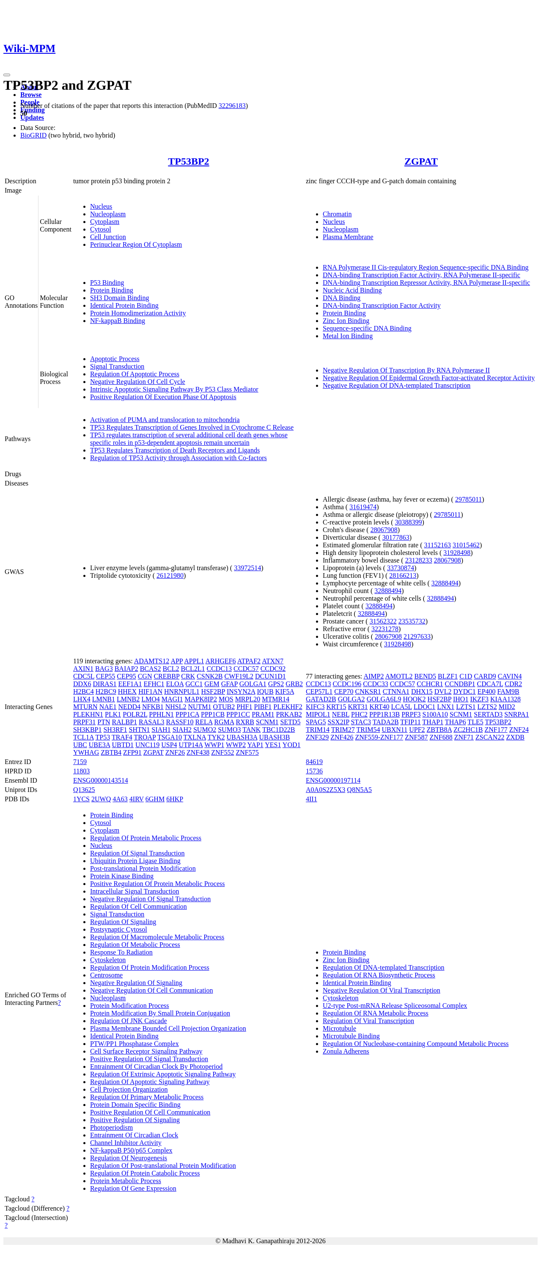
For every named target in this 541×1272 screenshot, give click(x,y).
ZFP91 (132, 752)
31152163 (437, 545)
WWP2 (236, 744)
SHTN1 (139, 729)
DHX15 (422, 691)
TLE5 (475, 722)
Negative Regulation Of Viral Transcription (381, 990)
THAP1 (432, 722)
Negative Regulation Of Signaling (136, 982)
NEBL (340, 714)
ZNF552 (222, 752)
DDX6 (82, 683)
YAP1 (255, 744)
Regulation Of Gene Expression (133, 1188)
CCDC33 (375, 683)
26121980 (170, 575)
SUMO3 (229, 729)
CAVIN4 (510, 676)
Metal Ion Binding (348, 335)
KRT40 (380, 706)
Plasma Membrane (348, 236)
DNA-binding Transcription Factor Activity (382, 305)
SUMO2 (204, 729)
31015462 (466, 545)
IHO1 (460, 699)
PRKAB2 (289, 714)
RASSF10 (180, 722)
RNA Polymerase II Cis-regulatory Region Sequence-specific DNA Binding (426, 267)
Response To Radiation (121, 952)
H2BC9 (106, 691)
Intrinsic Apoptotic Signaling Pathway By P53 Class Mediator (174, 389)
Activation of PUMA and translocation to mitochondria (165, 419)
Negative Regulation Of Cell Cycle (137, 381)
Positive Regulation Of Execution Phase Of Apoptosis (163, 396)
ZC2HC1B (468, 729)
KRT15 (336, 706)
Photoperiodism (111, 1127)
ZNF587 (416, 737)
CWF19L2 (238, 676)
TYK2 (216, 737)
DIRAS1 (105, 683)
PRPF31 (84, 722)
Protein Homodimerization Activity (138, 313)
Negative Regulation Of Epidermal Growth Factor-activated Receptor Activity (429, 377)
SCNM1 (267, 722)
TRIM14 (318, 729)
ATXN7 (272, 661)
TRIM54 (368, 729)
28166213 (402, 575)
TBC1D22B (278, 729)
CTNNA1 (396, 691)
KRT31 (358, 706)
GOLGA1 (252, 683)
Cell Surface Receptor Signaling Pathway (146, 1051)
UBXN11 (394, 729)
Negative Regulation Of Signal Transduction (150, 898)
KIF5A (284, 691)
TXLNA (195, 737)
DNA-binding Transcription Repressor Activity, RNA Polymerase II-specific (426, 282)
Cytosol (100, 229)
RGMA (224, 722)
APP (176, 661)
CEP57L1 (319, 691)
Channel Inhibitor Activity (126, 1142)
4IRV (136, 799)
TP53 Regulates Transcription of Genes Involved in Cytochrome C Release (192, 427)
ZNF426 (341, 737)
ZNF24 (519, 729)
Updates (32, 117)
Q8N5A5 (359, 789)
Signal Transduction (117, 366)
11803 (81, 771)
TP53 (103, 737)
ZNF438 (198, 752)
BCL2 (170, 668)
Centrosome (106, 975)
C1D (465, 676)
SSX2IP (338, 722)
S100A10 (435, 714)
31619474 (362, 506)
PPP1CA (187, 714)
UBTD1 (123, 744)
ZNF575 (247, 752)
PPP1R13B (384, 714)
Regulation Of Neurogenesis (128, 1158)
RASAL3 (151, 722)
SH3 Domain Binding (119, 297)
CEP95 (126, 676)
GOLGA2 (351, 699)
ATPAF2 (249, 661)
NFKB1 (153, 706)
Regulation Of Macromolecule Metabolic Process (157, 937)
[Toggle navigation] (6, 75)
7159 (80, 761)
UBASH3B (274, 737)
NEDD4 (129, 706)
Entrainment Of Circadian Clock (134, 1135)
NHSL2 (176, 706)
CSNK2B (209, 676)
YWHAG (86, 752)
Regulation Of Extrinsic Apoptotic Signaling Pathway (163, 1074)
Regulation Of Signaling (123, 921)
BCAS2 (150, 668)
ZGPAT (421, 161)
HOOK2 (414, 699)
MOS (226, 699)
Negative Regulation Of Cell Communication (151, 990)
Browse (30, 94)
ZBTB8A (439, 729)
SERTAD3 (488, 714)
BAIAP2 (126, 668)
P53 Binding (107, 282)
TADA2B (386, 722)
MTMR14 (275, 699)
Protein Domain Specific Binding (135, 1104)
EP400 (487, 691)
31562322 (383, 621)
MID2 (507, 706)
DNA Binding (341, 297)
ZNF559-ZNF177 (379, 737)
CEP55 (105, 676)
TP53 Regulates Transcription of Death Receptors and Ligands (175, 450)
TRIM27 (343, 729)
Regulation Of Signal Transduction (137, 853)
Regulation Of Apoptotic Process (134, 374)
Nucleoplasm (108, 214)
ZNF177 (495, 729)
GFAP (229, 683)
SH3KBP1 (87, 729)
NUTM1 (199, 706)
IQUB (265, 691)
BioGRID (33, 135)
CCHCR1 (430, 683)
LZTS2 (487, 706)
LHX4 (82, 699)
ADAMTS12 (152, 661)
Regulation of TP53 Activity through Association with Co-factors (178, 457)
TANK (251, 729)
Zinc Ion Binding (346, 320)
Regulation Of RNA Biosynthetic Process (379, 975)
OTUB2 (224, 706)
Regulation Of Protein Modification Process (149, 967)
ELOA (175, 683)
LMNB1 (103, 699)
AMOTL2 (399, 676)
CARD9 (485, 676)
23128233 (418, 560)
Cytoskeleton (108, 959)
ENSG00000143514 (100, 780)
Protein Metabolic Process (125, 1180)
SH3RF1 (115, 729)
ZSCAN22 (489, 737)
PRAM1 (263, 714)
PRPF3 (410, 714)
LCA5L (401, 706)
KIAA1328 (505, 699)
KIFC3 (315, 706)
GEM (212, 683)
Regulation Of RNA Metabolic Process (375, 1013)
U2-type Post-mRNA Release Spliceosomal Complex (395, 1005)
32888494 (445, 583)
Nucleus (101, 206)
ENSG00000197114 (333, 780)
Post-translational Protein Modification (143, 868)
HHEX (127, 691)
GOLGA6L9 (384, 699)
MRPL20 (248, 699)
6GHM (155, 799)
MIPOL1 (318, 714)
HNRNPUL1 (182, 691)
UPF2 (417, 729)
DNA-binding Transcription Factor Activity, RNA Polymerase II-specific (421, 275)
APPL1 (194, 661)
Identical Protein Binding (124, 305)
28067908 (384, 529)
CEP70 (343, 691)
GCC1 (194, 683)
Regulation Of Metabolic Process (135, 944)
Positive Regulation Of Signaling (135, 1119)
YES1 (273, 744)
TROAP (145, 737)
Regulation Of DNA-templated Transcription (384, 967)
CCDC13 (219, 668)
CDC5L (83, 676)
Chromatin (337, 214)
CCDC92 (273, 668)
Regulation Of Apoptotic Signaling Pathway (150, 1081)
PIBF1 (263, 706)
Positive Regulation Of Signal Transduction (149, 1058)
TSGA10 (169, 737)
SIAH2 (182, 729)
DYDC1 (464, 691)
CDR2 (513, 683)
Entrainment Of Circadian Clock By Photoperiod (156, 1066)
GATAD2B (321, 699)
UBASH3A (242, 737)
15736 (314, 771)
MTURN (85, 706)
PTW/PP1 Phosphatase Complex (134, 1043)
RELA (203, 722)
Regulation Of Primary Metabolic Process (146, 1097)
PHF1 (244, 706)
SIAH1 (160, 729)
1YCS (81, 799)
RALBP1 (124, 722)
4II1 (311, 799)
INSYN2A (241, 691)
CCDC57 (246, 668)
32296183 (232, 105)
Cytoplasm (104, 221)
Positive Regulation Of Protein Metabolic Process (157, 883)
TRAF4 (122, 737)
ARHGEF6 (221, 661)
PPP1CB (213, 714)
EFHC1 (154, 683)
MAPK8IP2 (200, 699)
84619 (314, 761)
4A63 (120, 799)
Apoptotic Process (115, 358)
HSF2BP (213, 691)
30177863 (395, 537)
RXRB (245, 722)
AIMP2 (373, 676)
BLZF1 (448, 676)
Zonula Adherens (346, 1051)
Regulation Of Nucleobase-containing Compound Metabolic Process (415, 1043)
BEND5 (425, 676)
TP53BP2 (188, 161)
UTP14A (191, 744)
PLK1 (113, 714)
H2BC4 (83, 691)
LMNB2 (128, 699)
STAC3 (361, 722)
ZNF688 (441, 737)
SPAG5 (316, 722)
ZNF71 (464, 737)
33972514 (247, 567)
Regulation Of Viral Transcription (368, 1020)
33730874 (400, 567)
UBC (80, 744)
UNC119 (147, 744)
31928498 (456, 552)
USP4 (169, 744)
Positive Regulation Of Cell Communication (150, 1112)
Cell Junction (108, 236)
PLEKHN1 (88, 714)
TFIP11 (410, 722)
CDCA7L (490, 683)
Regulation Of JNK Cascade (128, 1020)
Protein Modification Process (129, 1005)
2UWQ (101, 799)
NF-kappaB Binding (117, 320)
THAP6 (455, 722)
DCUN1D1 (270, 676)
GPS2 (276, 683)
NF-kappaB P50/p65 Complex (131, 1150)
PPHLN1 (161, 714)
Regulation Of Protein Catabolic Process (145, 1173)
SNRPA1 (516, 714)
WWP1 (214, 744)
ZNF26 (175, 752)
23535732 (412, 621)
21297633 (417, 636)
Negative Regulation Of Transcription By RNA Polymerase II (406, 370)
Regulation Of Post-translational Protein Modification (163, 1165)
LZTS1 (465, 706)
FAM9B (508, 691)
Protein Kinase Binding (122, 876)
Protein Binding (111, 290)
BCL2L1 (193, 668)
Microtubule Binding (351, 1036)
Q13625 (84, 789)
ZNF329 (317, 737)
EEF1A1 (130, 683)
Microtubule (339, 1028)
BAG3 (104, 668)
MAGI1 (172, 699)
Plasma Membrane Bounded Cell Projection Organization (168, 1028)
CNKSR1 (368, 691)
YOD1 (292, 744)
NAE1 (108, 706)
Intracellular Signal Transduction (134, 891)
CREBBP (166, 676)
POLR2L (135, 714)
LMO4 (150, 699)
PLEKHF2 (287, 706)
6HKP (174, 799)
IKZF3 (479, 699)
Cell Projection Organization (129, 1089)
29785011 (468, 499)
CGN (145, 676)
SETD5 (290, 722)
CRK (188, 676)
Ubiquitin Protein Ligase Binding (135, 860)
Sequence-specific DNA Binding (367, 328)
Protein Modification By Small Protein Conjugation (160, 1013)
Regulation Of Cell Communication (138, 906)
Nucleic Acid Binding (352, 290)
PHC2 (359, 714)
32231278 (384, 628)
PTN (103, 722)
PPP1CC (238, 714)
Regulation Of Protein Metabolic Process (145, 838)
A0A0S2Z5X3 (325, 789)
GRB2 (294, 683)
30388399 (408, 522)
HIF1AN (150, 691)
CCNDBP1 (460, 683)
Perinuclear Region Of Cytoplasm (136, 244)
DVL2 (443, 691)
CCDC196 (347, 683)
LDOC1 (425, 706)
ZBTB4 (111, 752)
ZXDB (515, 737)
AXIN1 (83, 668)
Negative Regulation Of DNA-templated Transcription (396, 385)
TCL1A (83, 737)
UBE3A (99, 744)
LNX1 (445, 706)
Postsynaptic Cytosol (118, 929)
